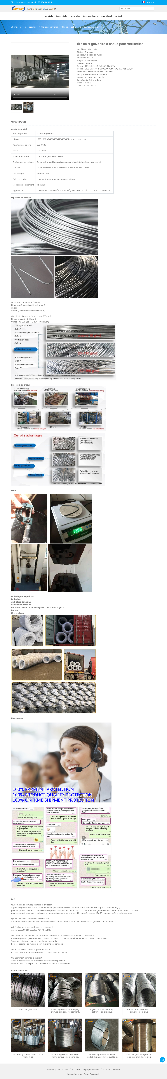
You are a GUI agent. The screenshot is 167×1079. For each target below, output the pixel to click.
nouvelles (75, 16)
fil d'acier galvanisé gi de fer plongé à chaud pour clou (139, 1056)
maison (17, 27)
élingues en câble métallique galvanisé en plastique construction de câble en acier (102, 1010)
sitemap (117, 1069)
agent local (106, 16)
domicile (49, 16)
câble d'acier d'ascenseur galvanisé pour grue (139, 1010)
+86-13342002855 (44, 2)
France (150, 2)
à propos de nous (91, 16)
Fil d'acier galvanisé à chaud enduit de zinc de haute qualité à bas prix (102, 1056)
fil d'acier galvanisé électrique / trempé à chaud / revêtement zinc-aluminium (65, 1010)
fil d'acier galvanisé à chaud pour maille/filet (28, 1056)
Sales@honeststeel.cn (23, 2)
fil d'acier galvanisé (49, 27)
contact (118, 16)
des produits (61, 16)
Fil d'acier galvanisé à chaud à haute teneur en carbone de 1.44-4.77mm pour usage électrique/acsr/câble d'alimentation (64, 1056)
